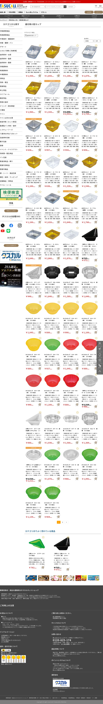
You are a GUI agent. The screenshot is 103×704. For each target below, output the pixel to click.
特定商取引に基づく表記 (59, 618)
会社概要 (55, 689)
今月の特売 (12, 12)
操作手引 (99, 367)
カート (100, 350)
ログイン (98, 12)
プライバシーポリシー (59, 691)
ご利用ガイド (60, 16)
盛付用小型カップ (23, 20)
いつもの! (99, 361)
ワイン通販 (94, 698)
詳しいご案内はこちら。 (59, 655)
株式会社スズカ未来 (58, 678)
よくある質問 (5, 641)
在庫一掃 (2, 12)
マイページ (100, 344)
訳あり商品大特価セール (45, 698)
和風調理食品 (71, 698)
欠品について (5, 638)
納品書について (5, 637)
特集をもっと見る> (11, 210)
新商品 (21, 12)
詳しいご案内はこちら (59, 670)
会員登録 (89, 12)
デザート (44, 12)
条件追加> (70, 6)
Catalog (11, 239)
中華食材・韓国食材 (80, 698)
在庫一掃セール (56, 698)
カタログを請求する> (11, 245)
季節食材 (89, 698)
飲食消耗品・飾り (13, 20)
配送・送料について (6, 664)
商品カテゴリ (26, 16)
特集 (43, 16)
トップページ (9, 16)
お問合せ (77, 16)
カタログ (94, 16)
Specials (11, 205)
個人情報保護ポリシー (59, 616)
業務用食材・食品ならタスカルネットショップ (17, 698)
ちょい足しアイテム (32, 12)
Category (11, 26)
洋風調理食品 (64, 698)
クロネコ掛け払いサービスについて (11, 640)
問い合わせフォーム (58, 638)
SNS (11, 218)
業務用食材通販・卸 (33, 698)
